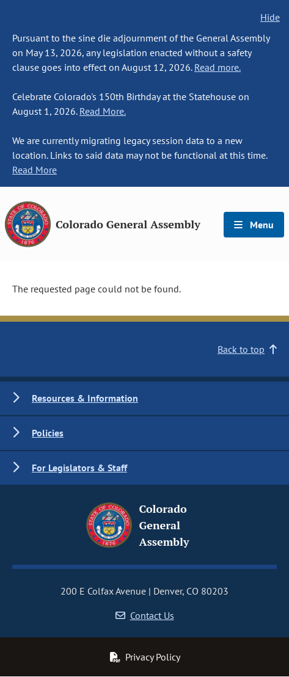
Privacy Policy (144, 657)
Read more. (217, 67)
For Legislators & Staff (79, 468)
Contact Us (144, 615)
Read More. (102, 111)
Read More (34, 170)
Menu (254, 225)
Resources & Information (85, 398)
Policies (48, 433)
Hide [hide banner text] (270, 17)
